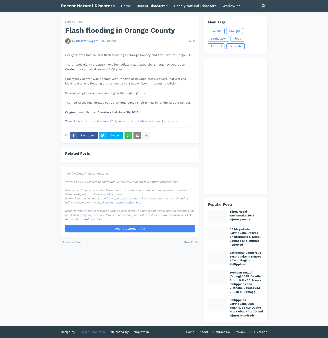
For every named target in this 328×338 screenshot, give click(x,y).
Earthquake (218, 38)
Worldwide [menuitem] (231, 6)
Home (69, 21)
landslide (235, 46)
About (203, 332)
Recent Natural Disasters (88, 5)
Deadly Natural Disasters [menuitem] (195, 6)
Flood (79, 21)
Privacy (240, 332)
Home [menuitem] (126, 6)
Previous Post (72, 242)
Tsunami (216, 46)
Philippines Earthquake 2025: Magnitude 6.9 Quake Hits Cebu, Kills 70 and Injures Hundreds (246, 307)
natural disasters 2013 (100, 121)
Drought (234, 31)
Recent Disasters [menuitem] (151, 6)
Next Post (190, 242)
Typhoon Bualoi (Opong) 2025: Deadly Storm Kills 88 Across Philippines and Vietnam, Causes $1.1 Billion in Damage (245, 282)
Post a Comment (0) (130, 228)
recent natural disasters (135, 121)
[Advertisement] (235, 126)
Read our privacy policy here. (122, 202)
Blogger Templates (92, 332)
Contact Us (221, 332)
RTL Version (258, 332)
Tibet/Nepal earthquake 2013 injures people (241, 215)
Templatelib (140, 332)
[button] (263, 6)
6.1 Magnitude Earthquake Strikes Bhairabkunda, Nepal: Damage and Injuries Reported (245, 236)
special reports (166, 121)
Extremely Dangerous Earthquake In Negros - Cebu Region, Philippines (245, 258)
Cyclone (216, 31)
